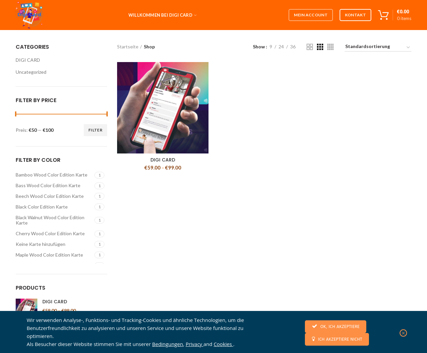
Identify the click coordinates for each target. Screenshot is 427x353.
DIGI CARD (162, 160)
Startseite (127, 46)
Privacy (194, 344)
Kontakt (355, 14)
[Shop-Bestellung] (378, 47)
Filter (95, 129)
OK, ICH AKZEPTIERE (336, 326)
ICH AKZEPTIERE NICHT (337, 339)
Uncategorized (31, 72)
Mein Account (311, 14)
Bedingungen (167, 344)
